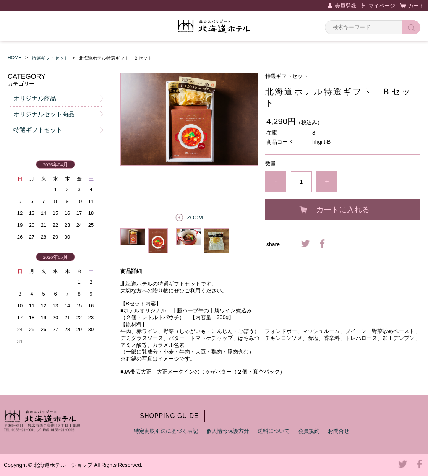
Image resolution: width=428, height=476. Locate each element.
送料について (274, 431)
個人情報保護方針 (227, 431)
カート (416, 6)
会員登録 (345, 6)
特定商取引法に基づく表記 (166, 431)
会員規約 (308, 431)
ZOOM (195, 217)
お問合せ (338, 431)
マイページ (381, 6)
